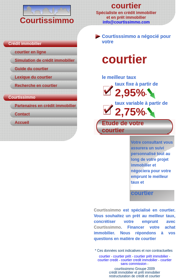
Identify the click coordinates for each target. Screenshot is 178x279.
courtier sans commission (146, 262)
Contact (22, 114)
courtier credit (108, 260)
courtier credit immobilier (139, 260)
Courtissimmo (22, 97)
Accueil (22, 122)
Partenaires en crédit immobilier (45, 105)
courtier (104, 256)
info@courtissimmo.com (126, 22)
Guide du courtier (31, 68)
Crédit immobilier (25, 43)
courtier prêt (122, 256)
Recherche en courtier (36, 85)
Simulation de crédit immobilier (45, 60)
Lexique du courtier (33, 77)
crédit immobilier (121, 272)
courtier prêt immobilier (151, 256)
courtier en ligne (30, 52)
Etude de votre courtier (123, 127)
